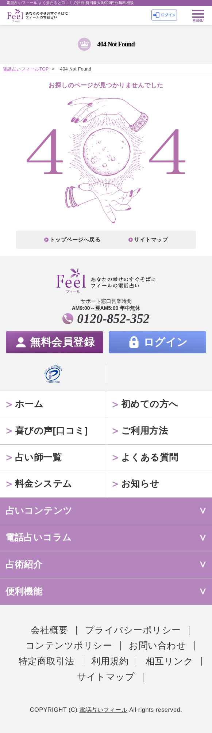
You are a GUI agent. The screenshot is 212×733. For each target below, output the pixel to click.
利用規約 (109, 661)
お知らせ (140, 484)
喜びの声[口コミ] (51, 431)
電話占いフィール (103, 709)
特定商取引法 (46, 661)
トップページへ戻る (75, 239)
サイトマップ (151, 239)
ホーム (29, 404)
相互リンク (169, 661)
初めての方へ (149, 404)
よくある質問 (149, 457)
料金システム (43, 484)
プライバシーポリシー (133, 630)
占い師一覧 (38, 457)
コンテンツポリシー (69, 645)
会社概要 (49, 630)
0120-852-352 (113, 319)
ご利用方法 (144, 431)
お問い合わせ (157, 645)
